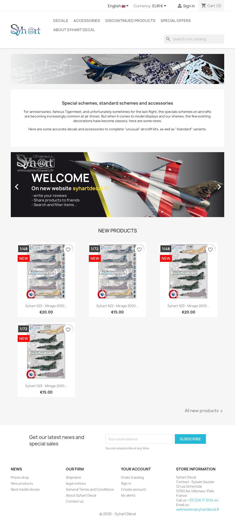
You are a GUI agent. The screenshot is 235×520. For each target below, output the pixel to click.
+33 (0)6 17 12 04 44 (203, 500)
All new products (204, 411)
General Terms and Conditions (90, 489)
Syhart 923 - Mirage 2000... (189, 306)
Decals (60, 20)
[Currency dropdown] (160, 6)
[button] (27, 184)
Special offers (176, 20)
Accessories (86, 20)
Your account (136, 469)
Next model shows (25, 489)
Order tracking (132, 477)
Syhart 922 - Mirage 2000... (46, 306)
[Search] (194, 39)
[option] (117, 184)
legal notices (76, 483)
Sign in (126, 483)
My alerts (128, 495)
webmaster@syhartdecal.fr (197, 509)
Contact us (75, 501)
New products (22, 483)
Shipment (73, 477)
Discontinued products (130, 20)
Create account (133, 489)
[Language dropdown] (119, 6)
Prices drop (20, 477)
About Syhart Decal (74, 29)
